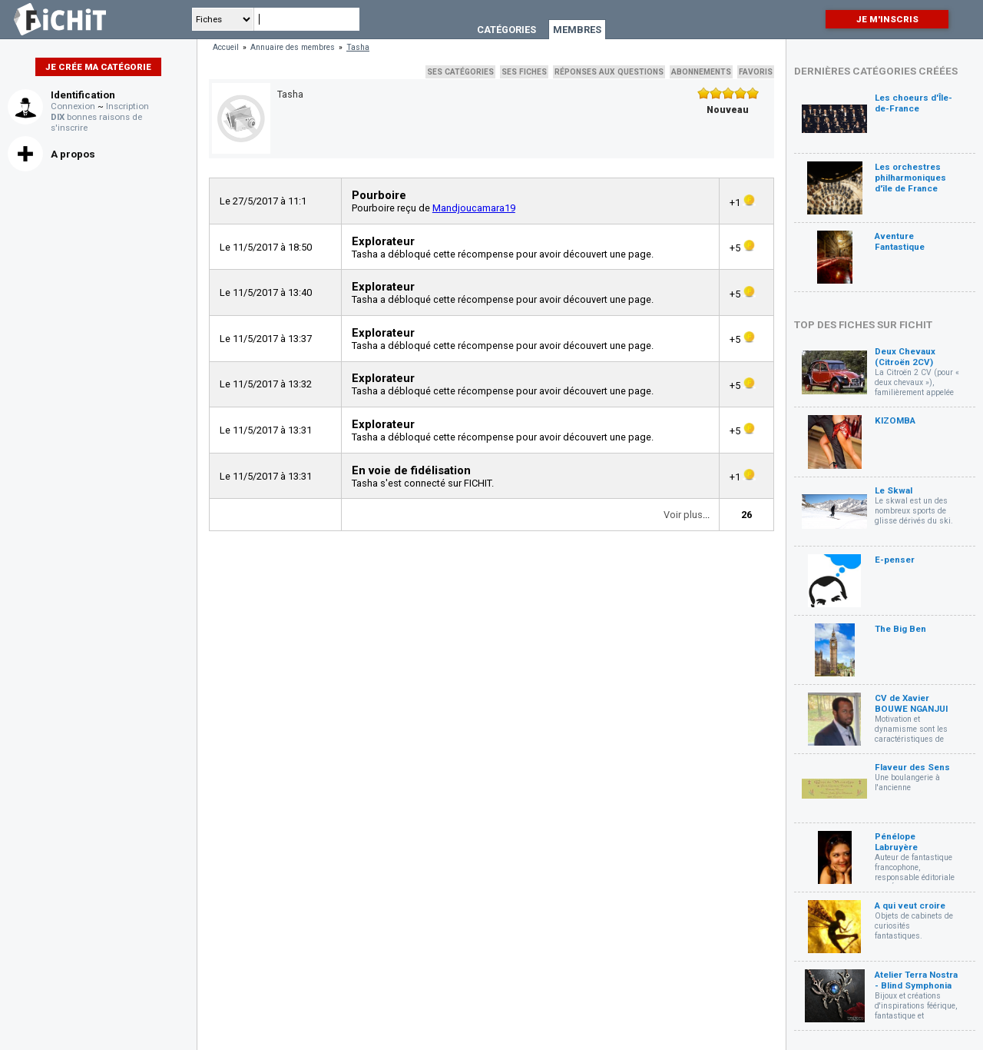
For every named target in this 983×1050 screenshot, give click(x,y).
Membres (577, 29)
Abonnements (701, 72)
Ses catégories (460, 72)
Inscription (127, 106)
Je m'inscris (887, 19)
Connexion (73, 106)
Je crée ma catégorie (98, 66)
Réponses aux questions (609, 72)
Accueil (226, 47)
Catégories (506, 29)
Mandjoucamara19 (473, 208)
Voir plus (683, 514)
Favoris (756, 72)
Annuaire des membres (292, 47)
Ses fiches (524, 72)
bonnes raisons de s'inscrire (96, 122)
